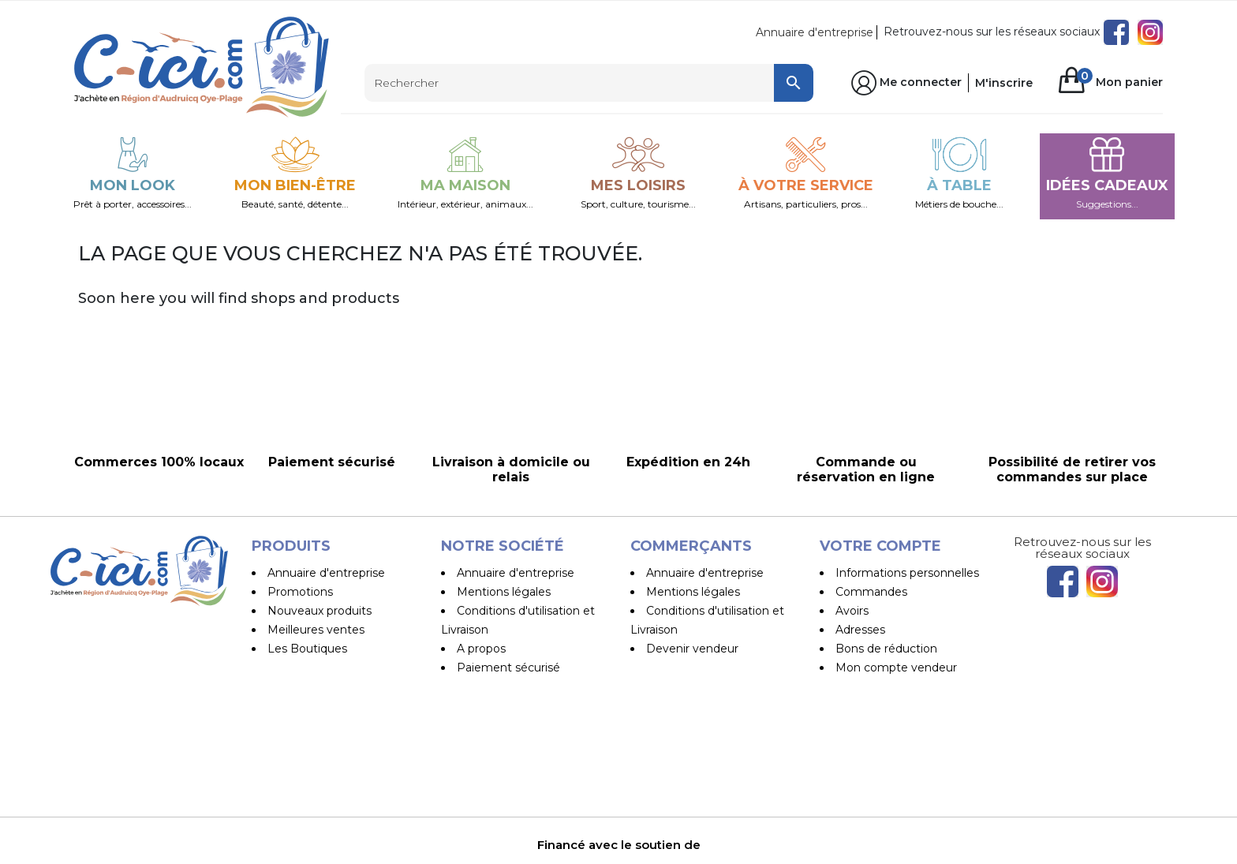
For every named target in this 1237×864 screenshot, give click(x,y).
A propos (481, 648)
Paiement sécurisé (508, 667)
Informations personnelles (907, 573)
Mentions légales (504, 592)
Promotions (300, 592)
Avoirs (852, 611)
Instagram (1150, 32)
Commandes (871, 592)
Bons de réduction (886, 648)
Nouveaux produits (319, 611)
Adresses (860, 630)
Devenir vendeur (692, 648)
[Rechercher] (588, 83)
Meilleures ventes (315, 630)
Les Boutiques (307, 648)
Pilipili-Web (706, 847)
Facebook (1116, 32)
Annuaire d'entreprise (814, 32)
